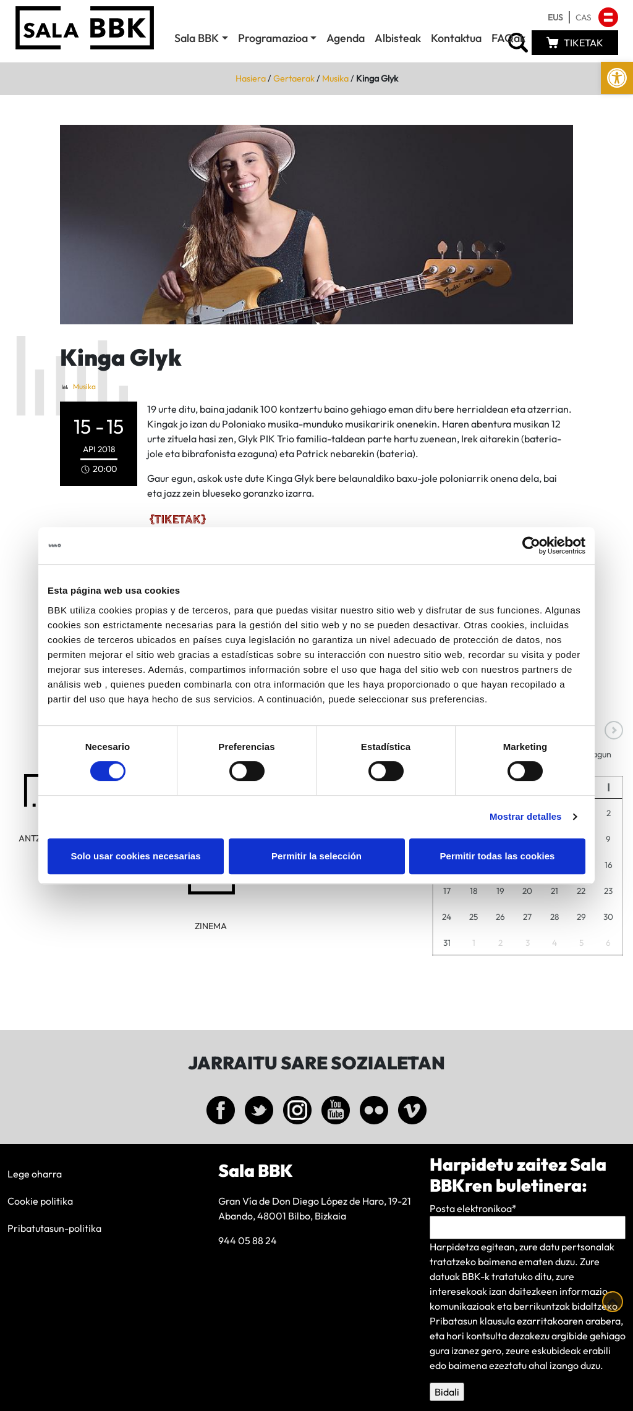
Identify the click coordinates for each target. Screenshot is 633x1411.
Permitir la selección (316, 856)
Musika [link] (335, 78)
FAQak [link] (508, 38)
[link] (617, 78)
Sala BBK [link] (196, 38)
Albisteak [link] (398, 38)
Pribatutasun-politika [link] (54, 1228)
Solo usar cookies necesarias (135, 856)
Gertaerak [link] (294, 78)
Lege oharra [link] (34, 1174)
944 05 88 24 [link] (247, 1240)
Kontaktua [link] (456, 38)
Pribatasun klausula (472, 1321)
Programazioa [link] (273, 38)
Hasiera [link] (251, 78)
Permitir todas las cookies (497, 856)
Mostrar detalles (526, 816)
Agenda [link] (345, 38)
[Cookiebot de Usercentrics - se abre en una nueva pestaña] (531, 545)
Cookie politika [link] (40, 1201)
